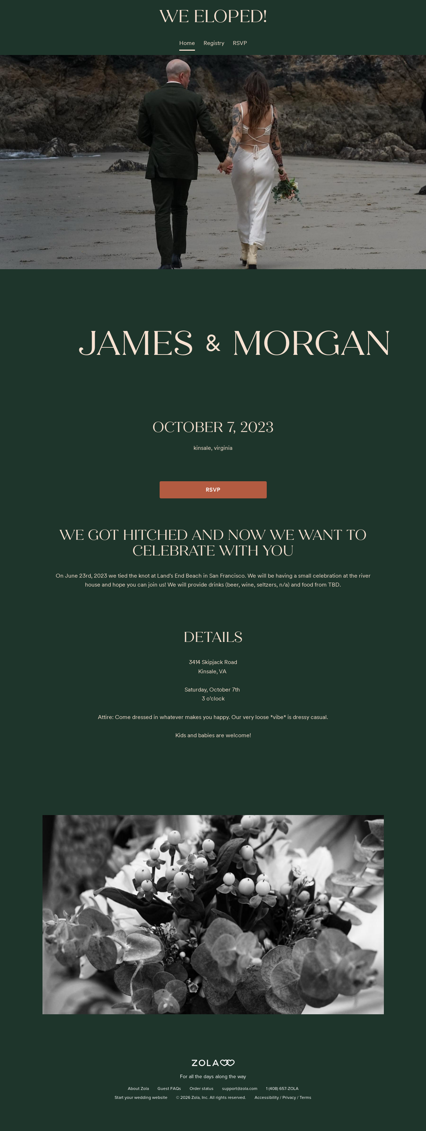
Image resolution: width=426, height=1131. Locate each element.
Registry (214, 43)
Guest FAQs (169, 1089)
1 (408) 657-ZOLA (282, 1089)
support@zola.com (239, 1089)
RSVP (240, 43)
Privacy (289, 1098)
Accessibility (267, 1098)
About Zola (138, 1089)
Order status (202, 1089)
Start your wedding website (141, 1098)
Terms (305, 1098)
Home (187, 43)
